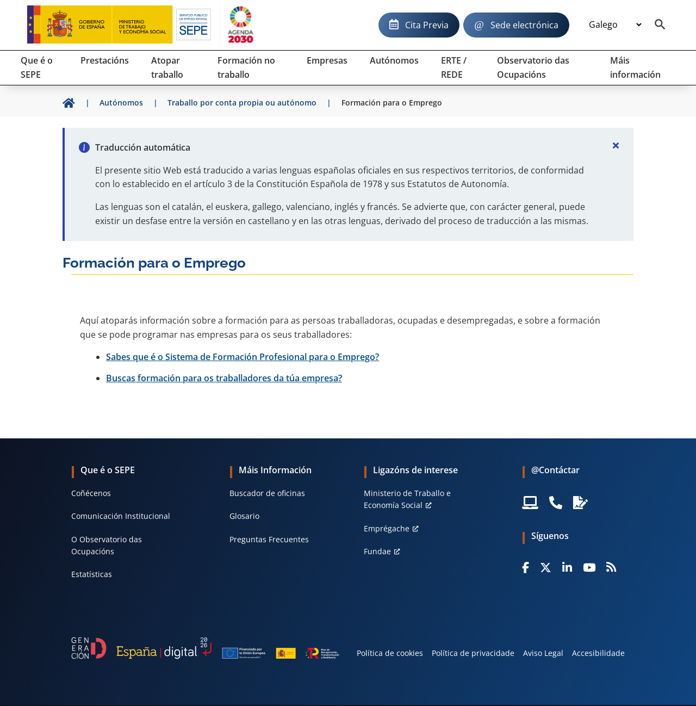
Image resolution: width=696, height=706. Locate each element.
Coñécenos (91, 493)
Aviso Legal (543, 653)
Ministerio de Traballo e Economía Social (407, 499)
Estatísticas (91, 574)
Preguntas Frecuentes (269, 539)
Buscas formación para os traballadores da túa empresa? (224, 378)
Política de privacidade (473, 653)
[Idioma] (615, 25)
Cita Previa (427, 25)
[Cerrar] (616, 145)
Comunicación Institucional (120, 516)
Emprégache (386, 528)
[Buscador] (660, 25)
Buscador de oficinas (267, 493)
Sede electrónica (524, 25)
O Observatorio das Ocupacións (106, 545)
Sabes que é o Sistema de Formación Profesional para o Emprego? (242, 357)
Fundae (377, 551)
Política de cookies (390, 653)
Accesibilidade (598, 653)
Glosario (244, 516)
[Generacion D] (205, 648)
